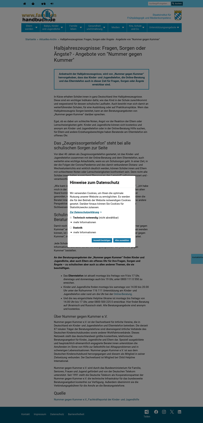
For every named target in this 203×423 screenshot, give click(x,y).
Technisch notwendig (94, 217)
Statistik (76, 227)
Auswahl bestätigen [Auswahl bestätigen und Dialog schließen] (101, 240)
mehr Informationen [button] (84, 222)
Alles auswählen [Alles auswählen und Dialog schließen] (122, 240)
